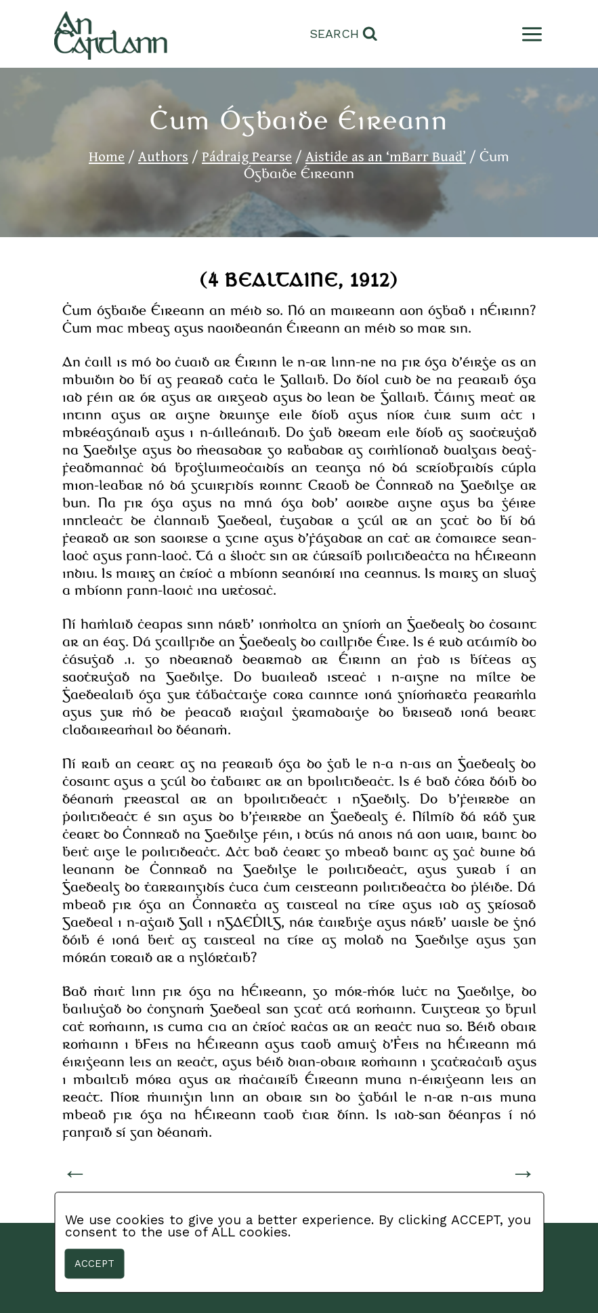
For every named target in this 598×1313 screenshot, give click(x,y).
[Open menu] (529, 34)
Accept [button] (94, 1263)
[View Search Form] (343, 34)
